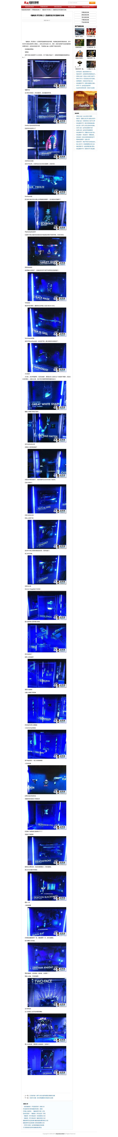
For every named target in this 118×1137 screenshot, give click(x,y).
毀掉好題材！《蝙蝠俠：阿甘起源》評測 (34, 1113)
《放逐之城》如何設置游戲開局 (84, 130)
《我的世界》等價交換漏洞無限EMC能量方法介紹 (91, 58)
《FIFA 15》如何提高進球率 (83, 85)
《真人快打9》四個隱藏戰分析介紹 (85, 144)
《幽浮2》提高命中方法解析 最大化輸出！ (80, 36)
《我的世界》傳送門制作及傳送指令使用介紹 (87, 141)
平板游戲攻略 (85, 22)
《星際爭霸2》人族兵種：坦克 (80, 47)
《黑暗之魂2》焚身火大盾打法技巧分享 (86, 76)
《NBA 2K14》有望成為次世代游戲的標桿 (86, 78)
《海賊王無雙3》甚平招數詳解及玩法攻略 (80, 58)
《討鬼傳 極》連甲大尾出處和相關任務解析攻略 (42, 1095)
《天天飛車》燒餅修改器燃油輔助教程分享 (91, 36)
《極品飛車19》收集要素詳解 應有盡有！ (86, 146)
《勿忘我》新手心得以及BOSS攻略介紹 (86, 125)
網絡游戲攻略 (58, 7)
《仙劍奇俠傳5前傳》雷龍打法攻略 (85, 88)
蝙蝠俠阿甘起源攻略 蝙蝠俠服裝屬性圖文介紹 (35, 1120)
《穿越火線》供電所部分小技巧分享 (85, 121)
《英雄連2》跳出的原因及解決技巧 (85, 137)
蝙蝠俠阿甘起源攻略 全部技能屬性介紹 (33, 1123)
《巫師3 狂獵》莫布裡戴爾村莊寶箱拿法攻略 (41, 1098)
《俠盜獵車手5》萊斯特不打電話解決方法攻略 (88, 148)
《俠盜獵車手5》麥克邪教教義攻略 (85, 123)
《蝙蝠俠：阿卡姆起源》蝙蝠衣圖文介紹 (34, 1118)
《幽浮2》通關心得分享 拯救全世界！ (85, 118)
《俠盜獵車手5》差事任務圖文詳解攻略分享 (87, 83)
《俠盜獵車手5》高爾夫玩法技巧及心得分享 (87, 132)
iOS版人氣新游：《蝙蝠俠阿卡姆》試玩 (34, 1111)
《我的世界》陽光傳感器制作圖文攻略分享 (80, 69)
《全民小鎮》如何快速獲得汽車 (84, 128)
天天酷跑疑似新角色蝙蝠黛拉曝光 (32, 1127)
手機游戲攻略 (85, 7)
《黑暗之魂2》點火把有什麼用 (83, 116)
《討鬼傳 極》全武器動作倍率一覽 (91, 47)
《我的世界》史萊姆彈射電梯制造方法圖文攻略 (88, 74)
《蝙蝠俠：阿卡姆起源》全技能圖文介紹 (34, 1116)
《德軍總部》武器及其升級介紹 (84, 81)
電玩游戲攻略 (72, 7)
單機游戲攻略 (44, 7)
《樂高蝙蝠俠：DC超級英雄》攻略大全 (34, 1106)
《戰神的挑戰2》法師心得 (82, 139)
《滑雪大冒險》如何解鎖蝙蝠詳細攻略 (33, 1125)
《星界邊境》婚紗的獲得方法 (83, 71)
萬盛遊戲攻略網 (29, 7)
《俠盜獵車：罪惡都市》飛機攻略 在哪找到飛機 (88, 135)
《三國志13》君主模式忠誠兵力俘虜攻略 (91, 69)
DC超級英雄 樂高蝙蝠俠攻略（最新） (33, 1109)
